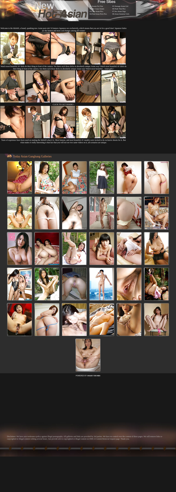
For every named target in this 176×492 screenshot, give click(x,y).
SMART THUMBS (93, 376)
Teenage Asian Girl (121, 6)
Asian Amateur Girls (122, 14)
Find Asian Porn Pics (99, 14)
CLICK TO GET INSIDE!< (63, 104)
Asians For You (97, 6)
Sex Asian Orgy (120, 11)
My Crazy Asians (98, 9)
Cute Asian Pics (97, 11)
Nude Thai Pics (120, 9)
